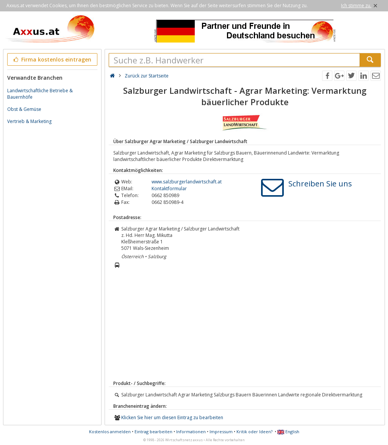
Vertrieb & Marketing (29, 121)
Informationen (191, 431)
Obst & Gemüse (24, 109)
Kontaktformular (169, 188)
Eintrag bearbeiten (153, 431)
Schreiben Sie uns (320, 183)
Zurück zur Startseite (147, 76)
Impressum (221, 431)
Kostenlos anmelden (110, 431)
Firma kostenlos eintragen (51, 59)
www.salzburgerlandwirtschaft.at (187, 181)
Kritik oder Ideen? (254, 431)
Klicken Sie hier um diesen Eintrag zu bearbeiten (172, 417)
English (288, 431)
